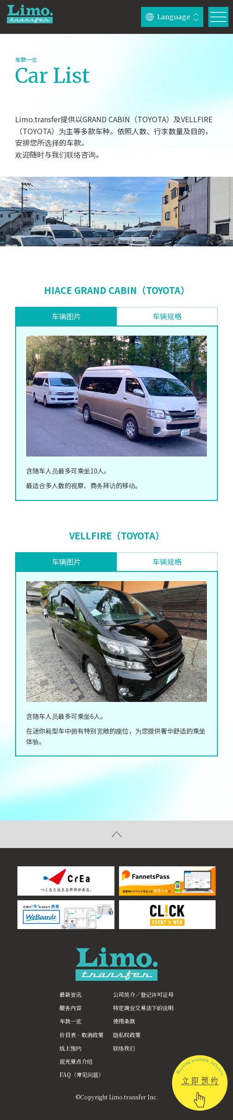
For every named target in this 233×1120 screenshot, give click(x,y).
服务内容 (70, 1007)
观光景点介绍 (76, 1061)
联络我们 (124, 1048)
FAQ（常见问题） (82, 1074)
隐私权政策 (127, 1034)
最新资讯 (70, 994)
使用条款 (124, 1021)
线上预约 (70, 1048)
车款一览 (70, 1021)
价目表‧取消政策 (81, 1034)
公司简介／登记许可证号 (143, 994)
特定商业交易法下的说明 (143, 1007)
